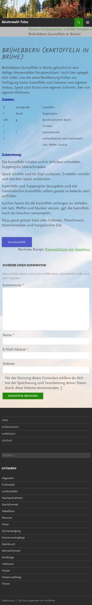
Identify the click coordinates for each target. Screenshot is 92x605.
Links (5, 420)
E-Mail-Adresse (15, 349)
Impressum (9, 433)
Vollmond (7, 564)
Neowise (7, 517)
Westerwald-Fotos (15, 22)
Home (33, 29)
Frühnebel (8, 484)
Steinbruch (8, 544)
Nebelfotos (8, 511)
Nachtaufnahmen (12, 498)
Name (8, 335)
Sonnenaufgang (11, 531)
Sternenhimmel (11, 550)
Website (9, 364)
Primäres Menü (87, 22)
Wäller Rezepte (77, 29)
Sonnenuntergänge (13, 537)
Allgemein (8, 478)
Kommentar (13, 285)
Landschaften (10, 491)
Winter (6, 583)
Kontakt (7, 440)
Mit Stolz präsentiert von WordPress (36, 600)
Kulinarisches (52, 29)
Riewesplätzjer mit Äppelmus (67, 249)
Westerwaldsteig (11, 577)
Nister (5, 524)
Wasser (6, 570)
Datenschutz (10, 427)
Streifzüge (8, 557)
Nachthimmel (10, 504)
